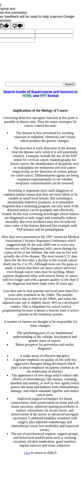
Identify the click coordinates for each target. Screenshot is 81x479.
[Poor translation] (17, 26)
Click (27, 453)
